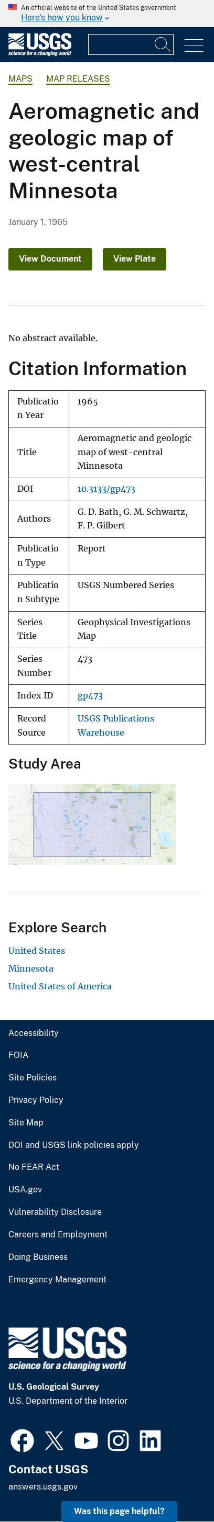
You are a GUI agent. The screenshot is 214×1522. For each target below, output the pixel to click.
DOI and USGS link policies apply (73, 1145)
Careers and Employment (58, 1234)
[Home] (39, 54)
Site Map (26, 1123)
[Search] (163, 44)
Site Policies (32, 1078)
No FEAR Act (33, 1167)
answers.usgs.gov (43, 1487)
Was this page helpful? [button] (119, 1511)
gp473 (90, 696)
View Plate (134, 259)
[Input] (131, 44)
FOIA (18, 1055)
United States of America (60, 986)
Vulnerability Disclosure (55, 1212)
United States (36, 950)
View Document (50, 259)
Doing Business (38, 1257)
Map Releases (78, 79)
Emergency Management (57, 1279)
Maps (20, 79)
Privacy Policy (35, 1100)
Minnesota (31, 968)
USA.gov (25, 1189)
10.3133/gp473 (106, 489)
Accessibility (33, 1033)
